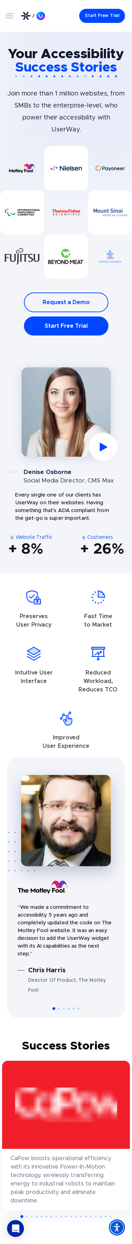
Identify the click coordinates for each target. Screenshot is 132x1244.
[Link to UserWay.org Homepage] (33, 16)
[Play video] (66, 412)
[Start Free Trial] (102, 16)
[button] (53, 1008)
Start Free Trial (66, 326)
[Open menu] (9, 16)
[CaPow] (66, 1135)
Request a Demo (66, 302)
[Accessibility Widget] (117, 1227)
